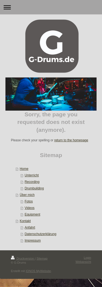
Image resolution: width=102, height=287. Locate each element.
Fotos (28, 201)
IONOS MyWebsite (38, 271)
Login (87, 257)
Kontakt (25, 221)
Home (24, 169)
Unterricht (31, 175)
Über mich (27, 195)
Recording (31, 182)
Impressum (32, 240)
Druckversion (23, 258)
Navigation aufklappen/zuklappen (51, 7)
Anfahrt (29, 227)
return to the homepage (71, 140)
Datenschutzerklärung (40, 234)
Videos (29, 208)
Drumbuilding (34, 188)
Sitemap (41, 258)
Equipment (32, 214)
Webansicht (83, 261)
